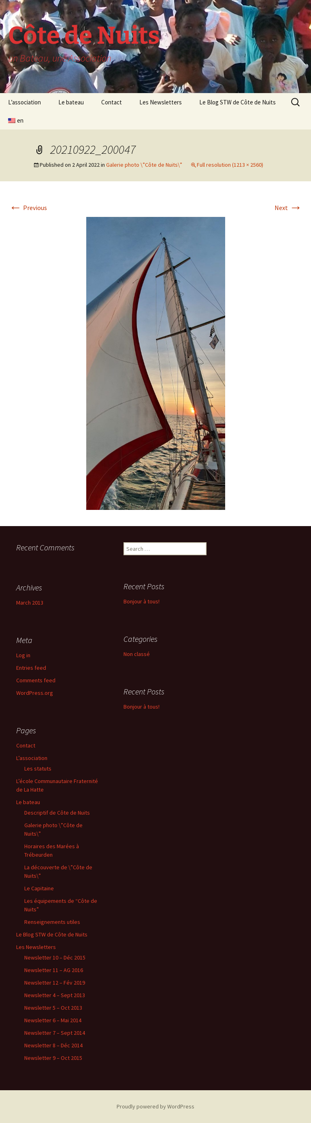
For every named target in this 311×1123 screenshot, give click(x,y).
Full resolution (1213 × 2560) (230, 164)
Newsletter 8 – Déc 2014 (53, 1045)
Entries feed (31, 667)
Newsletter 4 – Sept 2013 (54, 995)
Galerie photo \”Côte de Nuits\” (144, 164)
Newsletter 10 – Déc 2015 (54, 957)
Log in (23, 655)
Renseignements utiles (52, 922)
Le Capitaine (39, 888)
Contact (111, 102)
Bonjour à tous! (142, 601)
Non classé (137, 654)
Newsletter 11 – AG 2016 (53, 970)
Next (288, 208)
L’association (24, 102)
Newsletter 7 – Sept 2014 (54, 1032)
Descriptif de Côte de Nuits (57, 812)
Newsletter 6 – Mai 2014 (52, 1020)
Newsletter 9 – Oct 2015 (53, 1057)
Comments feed (35, 680)
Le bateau (71, 102)
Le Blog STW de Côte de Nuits (237, 102)
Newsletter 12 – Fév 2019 (54, 982)
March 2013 (29, 602)
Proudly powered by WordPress (155, 1106)
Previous (28, 208)
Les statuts (37, 768)
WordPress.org (34, 692)
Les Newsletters (160, 102)
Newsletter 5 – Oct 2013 (53, 1007)
